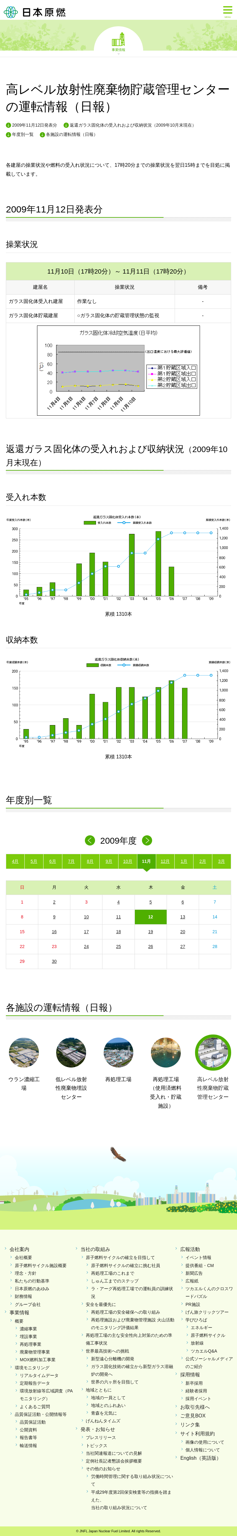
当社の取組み (95, 1249)
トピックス (96, 1445)
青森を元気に (104, 1413)
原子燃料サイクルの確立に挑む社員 (125, 1265)
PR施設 (192, 1304)
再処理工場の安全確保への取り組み (125, 1312)
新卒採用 (194, 1383)
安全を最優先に (101, 1304)
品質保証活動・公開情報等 (41, 1414)
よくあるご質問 (35, 1406)
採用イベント (198, 1398)
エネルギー (201, 1327)
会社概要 (23, 1257)
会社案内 (19, 1249)
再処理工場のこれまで (112, 1273)
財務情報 (23, 1296)
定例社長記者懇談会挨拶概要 (114, 1460)
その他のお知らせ (103, 1468)
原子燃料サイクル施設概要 (41, 1265)
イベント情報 (198, 1257)
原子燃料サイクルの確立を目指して (120, 1257)
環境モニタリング (32, 1367)
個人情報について (202, 1449)
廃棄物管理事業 (35, 1351)
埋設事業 (28, 1336)
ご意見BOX (193, 1415)
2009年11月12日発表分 (34, 125)
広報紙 (191, 1280)
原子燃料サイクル (208, 1335)
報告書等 (28, 1437)
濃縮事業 (28, 1328)
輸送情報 (28, 1445)
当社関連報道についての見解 (114, 1453)
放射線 (197, 1343)
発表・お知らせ (98, 1429)
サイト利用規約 (197, 1433)
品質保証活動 (33, 1422)
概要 (19, 1321)
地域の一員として (108, 1397)
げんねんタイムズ (103, 1420)
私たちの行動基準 (32, 1280)
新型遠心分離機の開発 (112, 1358)
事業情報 (118, 49)
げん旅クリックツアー (207, 1312)
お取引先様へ (195, 1407)
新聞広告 (194, 1273)
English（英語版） (200, 1458)
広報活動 (190, 1249)
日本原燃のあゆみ (32, 1288)
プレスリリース (101, 1437)
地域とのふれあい (108, 1405)
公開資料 (28, 1429)
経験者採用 (196, 1390)
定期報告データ (35, 1383)
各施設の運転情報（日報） (72, 134)
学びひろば (196, 1319)
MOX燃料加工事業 (38, 1359)
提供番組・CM (199, 1265)
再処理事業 (30, 1344)
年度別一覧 (23, 134)
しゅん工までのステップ (115, 1280)
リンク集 (190, 1424)
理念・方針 (25, 1273)
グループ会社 (28, 1304)
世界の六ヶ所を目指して (115, 1381)
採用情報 (190, 1374)
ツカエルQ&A (204, 1351)
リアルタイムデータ (39, 1375)
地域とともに (99, 1389)
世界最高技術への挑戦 (107, 1351)
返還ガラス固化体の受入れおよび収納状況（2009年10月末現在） (133, 125)
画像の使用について (204, 1442)
